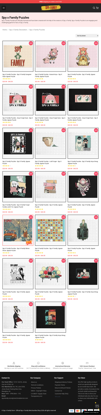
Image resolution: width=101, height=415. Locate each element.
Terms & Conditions (37, 385)
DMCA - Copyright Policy (38, 391)
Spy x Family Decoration (18, 30)
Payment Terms (60, 385)
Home (4, 30)
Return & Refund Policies (63, 388)
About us (34, 382)
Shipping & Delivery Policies (63, 382)
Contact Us (58, 391)
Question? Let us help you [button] (91, 412)
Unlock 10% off (97, 406)
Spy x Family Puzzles (37, 30)
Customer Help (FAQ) (61, 394)
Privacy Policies (36, 388)
